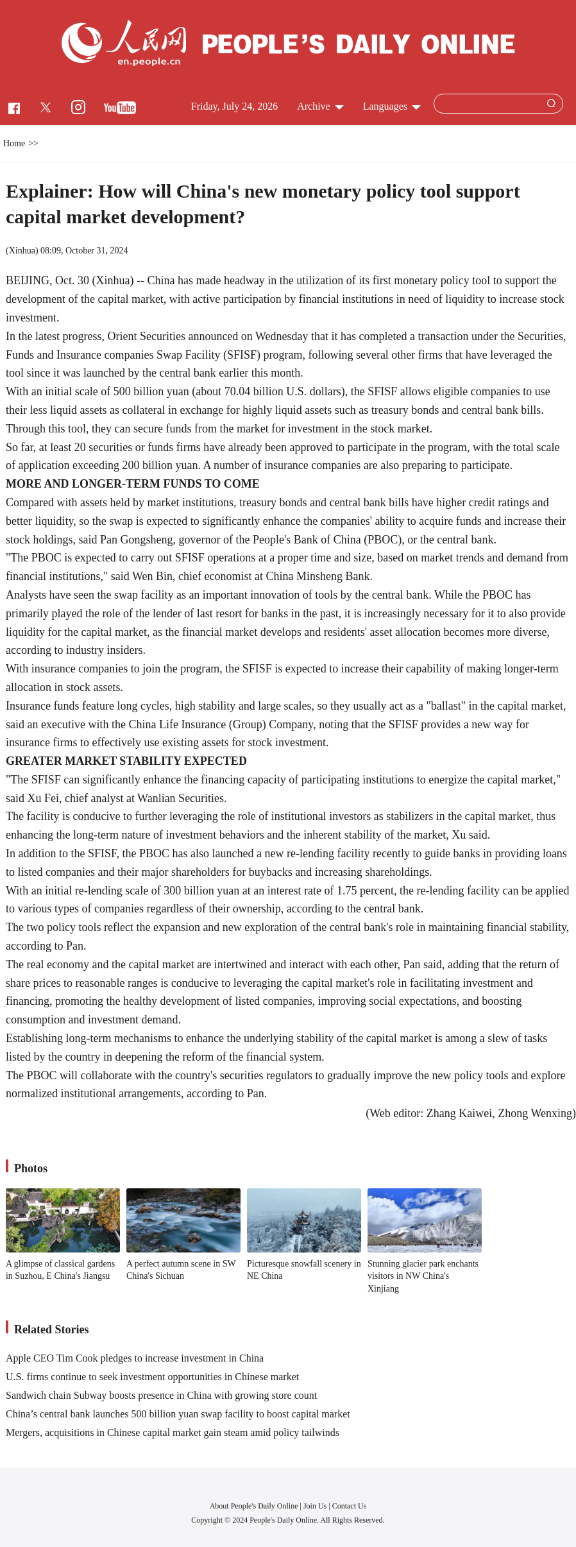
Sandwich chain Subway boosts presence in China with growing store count (161, 1395)
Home (14, 143)
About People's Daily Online (254, 1505)
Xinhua (22, 250)
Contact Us (349, 1505)
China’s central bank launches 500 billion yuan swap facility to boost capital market (178, 1413)
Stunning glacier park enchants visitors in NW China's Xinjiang (423, 1276)
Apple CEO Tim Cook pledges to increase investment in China (135, 1358)
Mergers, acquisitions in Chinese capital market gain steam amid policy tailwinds (172, 1432)
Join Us (315, 1505)
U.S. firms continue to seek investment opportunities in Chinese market (152, 1376)
